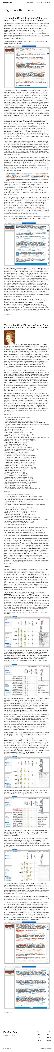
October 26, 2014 (8, 314)
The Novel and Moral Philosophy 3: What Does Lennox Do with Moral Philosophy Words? (26, 19)
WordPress (49, 1048)
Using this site (47, 2)
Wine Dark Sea (7, 2)
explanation (7, 594)
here (42, 359)
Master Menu (30, 2)
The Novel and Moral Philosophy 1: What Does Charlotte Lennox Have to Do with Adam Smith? (26, 326)
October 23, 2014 (8, 1012)
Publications (39, 2)
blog (30, 594)
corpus (32, 405)
